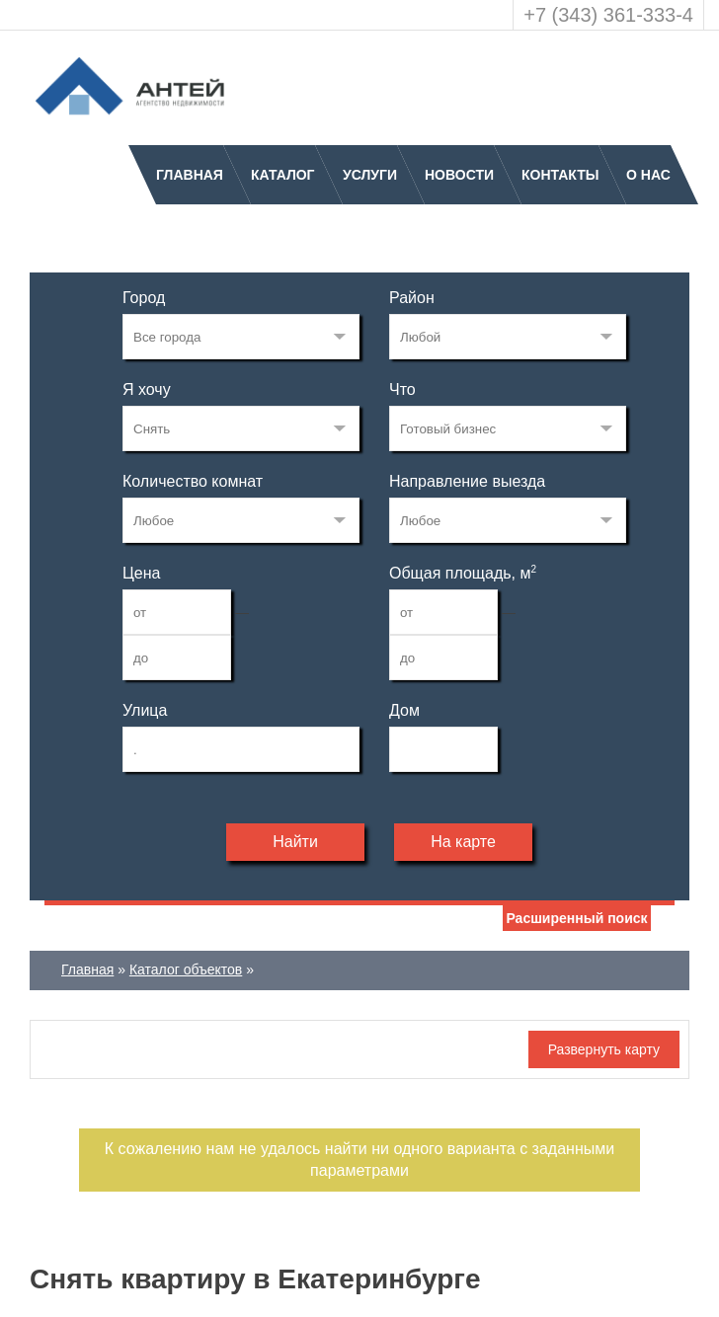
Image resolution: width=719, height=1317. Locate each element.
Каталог (283, 175)
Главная (189, 175)
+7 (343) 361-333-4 (608, 15)
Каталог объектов (185, 969)
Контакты (560, 175)
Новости (459, 175)
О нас (648, 175)
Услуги (370, 175)
